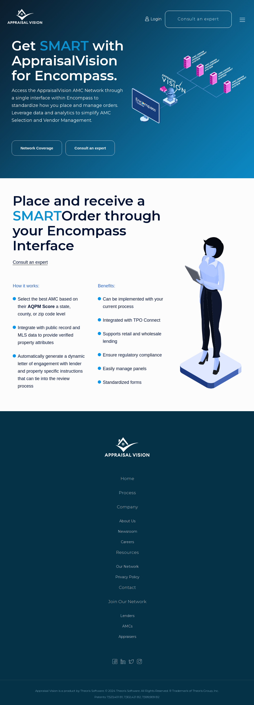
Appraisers (127, 636)
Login (153, 19)
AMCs (127, 626)
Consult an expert (198, 19)
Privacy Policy (127, 577)
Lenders (127, 616)
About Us (127, 521)
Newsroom (127, 531)
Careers (127, 542)
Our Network (127, 566)
